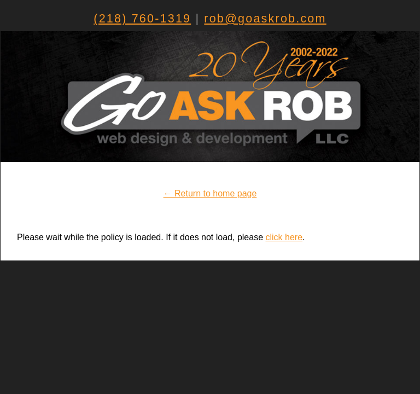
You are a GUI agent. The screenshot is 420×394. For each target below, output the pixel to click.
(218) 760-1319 (142, 18)
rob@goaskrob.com (265, 18)
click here (284, 237)
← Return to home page (210, 193)
